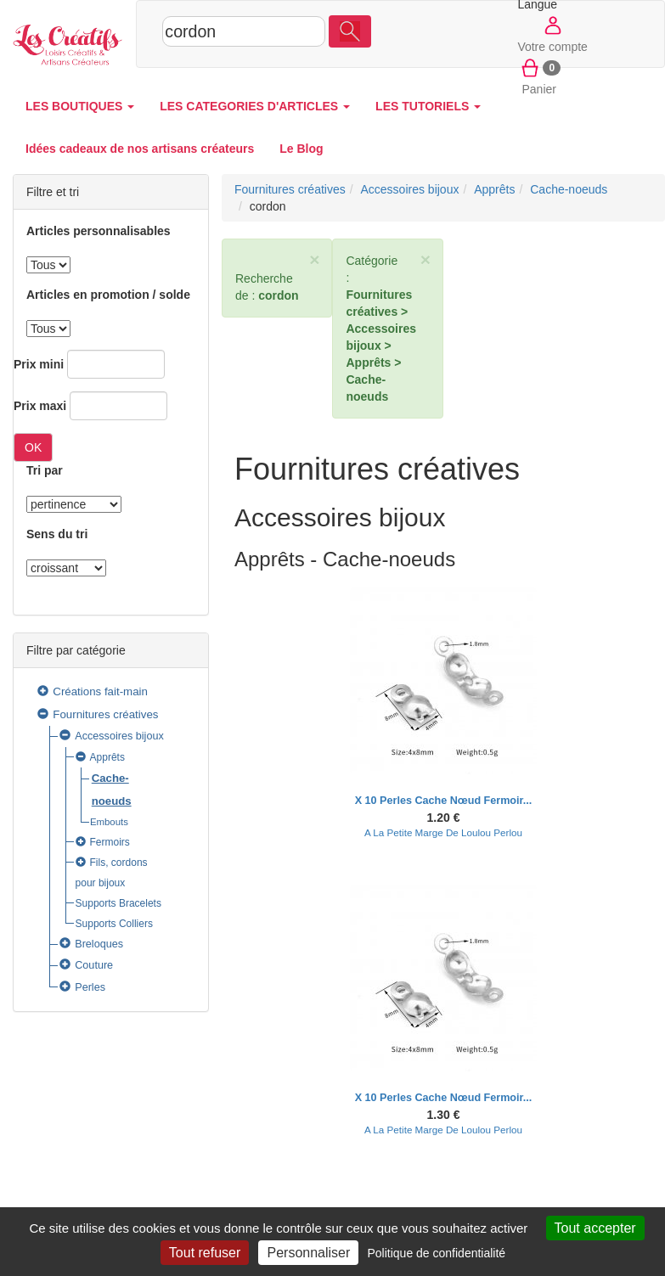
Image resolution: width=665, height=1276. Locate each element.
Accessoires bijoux (119, 736)
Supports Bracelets (118, 903)
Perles (90, 987)
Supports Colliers (114, 924)
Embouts (109, 822)
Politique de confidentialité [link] (436, 1253)
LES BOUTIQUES (79, 106)
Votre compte (552, 33)
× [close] (314, 259)
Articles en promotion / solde (108, 294)
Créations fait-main (100, 691)
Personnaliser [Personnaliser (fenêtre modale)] (308, 1252)
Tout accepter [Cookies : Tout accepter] (595, 1228)
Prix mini (39, 364)
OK (33, 447)
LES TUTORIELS (428, 106)
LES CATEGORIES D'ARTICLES (255, 106)
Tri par (44, 470)
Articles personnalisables (98, 231)
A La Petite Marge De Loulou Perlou (443, 832)
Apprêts (107, 757)
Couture (94, 965)
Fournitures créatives (105, 714)
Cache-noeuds (568, 189)
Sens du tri (56, 534)
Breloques (99, 944)
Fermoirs (110, 842)
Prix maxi (40, 406)
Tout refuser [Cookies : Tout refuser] (204, 1252)
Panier (539, 75)
